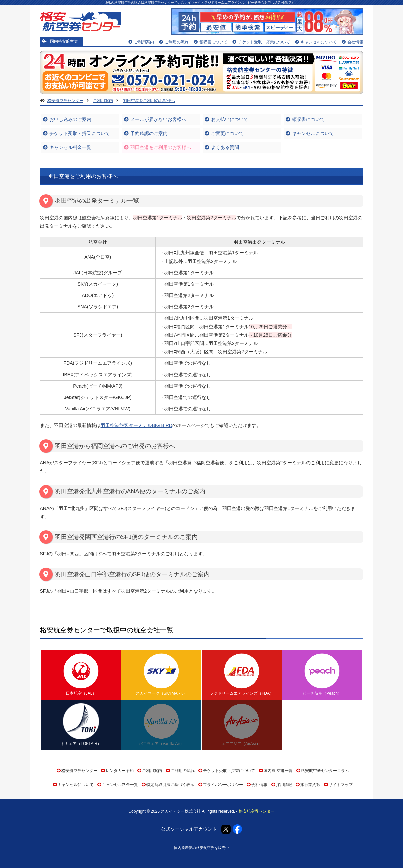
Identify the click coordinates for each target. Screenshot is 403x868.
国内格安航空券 (60, 41)
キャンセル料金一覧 (67, 147)
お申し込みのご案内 (67, 119)
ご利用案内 (141, 42)
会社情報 (352, 42)
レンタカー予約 (120, 770)
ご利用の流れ (174, 42)
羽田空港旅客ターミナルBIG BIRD (136, 425)
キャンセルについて (316, 42)
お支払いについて (226, 119)
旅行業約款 (310, 784)
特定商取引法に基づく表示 (170, 784)
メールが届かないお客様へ (155, 119)
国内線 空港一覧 (278, 770)
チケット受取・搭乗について (261, 42)
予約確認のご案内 (146, 133)
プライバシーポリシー (223, 784)
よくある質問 (222, 147)
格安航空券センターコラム (325, 770)
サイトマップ (341, 784)
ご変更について (224, 133)
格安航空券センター (79, 770)
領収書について (210, 42)
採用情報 (284, 784)
